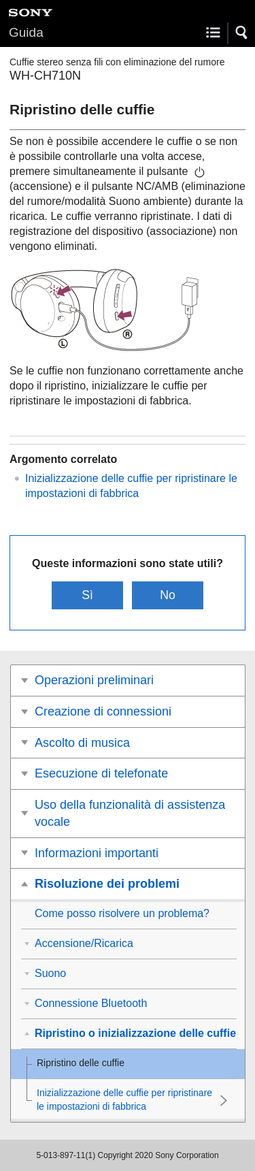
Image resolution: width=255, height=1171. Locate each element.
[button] (242, 32)
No (167, 595)
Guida (26, 32)
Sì (87, 595)
